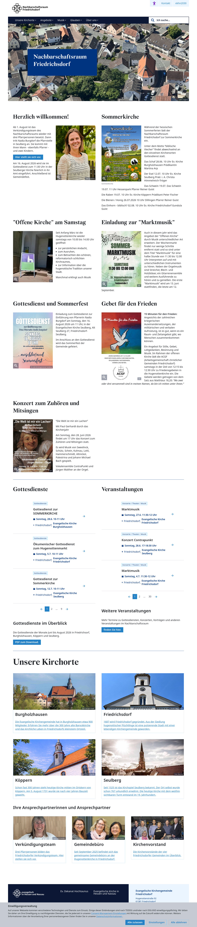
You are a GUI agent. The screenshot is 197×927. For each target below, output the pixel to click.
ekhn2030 (180, 3)
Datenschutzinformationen (109, 916)
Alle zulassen (135, 922)
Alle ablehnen (179, 922)
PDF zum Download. (27, 642)
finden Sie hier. (112, 629)
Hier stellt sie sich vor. (28, 157)
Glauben (75, 20)
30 (150, 596)
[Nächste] (67, 609)
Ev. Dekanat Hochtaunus (74, 891)
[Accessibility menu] (154, 3)
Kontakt (165, 3)
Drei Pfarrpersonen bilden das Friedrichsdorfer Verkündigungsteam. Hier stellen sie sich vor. (39, 855)
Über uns (91, 20)
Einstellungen (157, 922)
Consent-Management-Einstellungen (109, 913)
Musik (61, 20)
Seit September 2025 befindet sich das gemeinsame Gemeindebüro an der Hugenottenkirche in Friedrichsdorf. (96, 855)
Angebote (46, 20)
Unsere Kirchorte (24, 20)
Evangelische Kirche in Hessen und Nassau (106, 892)
